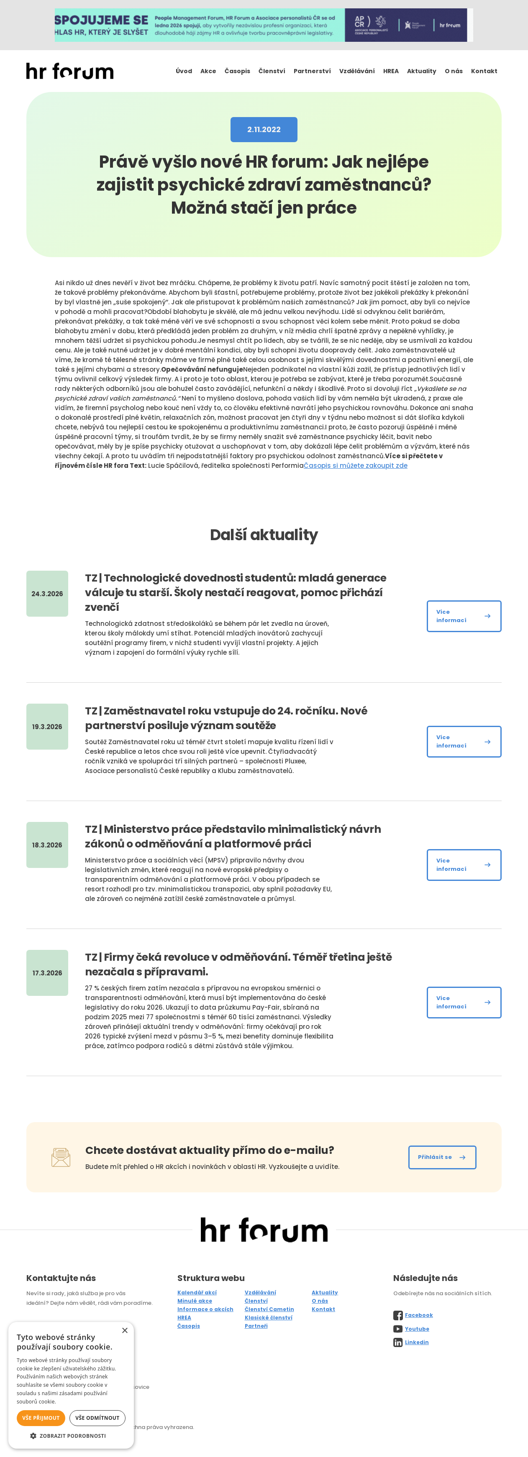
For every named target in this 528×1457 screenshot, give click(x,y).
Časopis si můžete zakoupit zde (356, 465)
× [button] (124, 1331)
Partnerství (312, 71)
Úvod (184, 71)
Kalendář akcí (197, 1292)
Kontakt (484, 71)
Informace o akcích (205, 1309)
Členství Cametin (269, 1309)
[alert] (71, 1385)
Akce (208, 71)
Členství (272, 71)
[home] (69, 71)
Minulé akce (194, 1300)
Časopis (237, 71)
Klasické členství (268, 1317)
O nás (454, 71)
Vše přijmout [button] (40, 1417)
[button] (71, 1435)
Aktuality (421, 71)
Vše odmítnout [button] (97, 1417)
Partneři (256, 1325)
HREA (391, 71)
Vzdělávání (357, 71)
